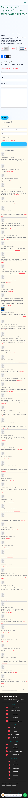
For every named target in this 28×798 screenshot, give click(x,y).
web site (4, 398)
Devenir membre (15, 734)
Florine (3, 269)
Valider (4, 144)
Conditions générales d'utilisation (14, 794)
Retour (14, 48)
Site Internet (4, 83)
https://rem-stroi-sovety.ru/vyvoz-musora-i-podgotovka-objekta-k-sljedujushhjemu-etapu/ (12, 299)
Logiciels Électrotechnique (15, 751)
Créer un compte (4, 140)
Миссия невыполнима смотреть (10, 378)
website (4, 387)
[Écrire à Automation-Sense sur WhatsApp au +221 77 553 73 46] (25, 795)
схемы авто (4, 201)
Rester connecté (6, 137)
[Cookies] (3, 795)
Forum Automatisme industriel (14, 690)
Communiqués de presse (15, 721)
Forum (15, 727)
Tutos (15, 744)
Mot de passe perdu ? (12, 140)
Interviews (15, 714)
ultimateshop (5, 410)
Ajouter (4, 117)
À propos (15, 764)
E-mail (2, 77)
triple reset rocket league (8, 648)
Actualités (15, 717)
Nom (2, 71)
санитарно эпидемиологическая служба (11, 188)
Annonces (15, 771)
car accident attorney (7, 169)
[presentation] (12, 112)
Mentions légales (14, 791)
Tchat (15, 731)
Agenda (15, 761)
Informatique (15, 754)
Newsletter (15, 775)
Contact (15, 778)
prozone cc (4, 423)
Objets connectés (15, 710)
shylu (3, 257)
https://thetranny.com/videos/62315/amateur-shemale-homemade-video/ (12, 337)
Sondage (15, 737)
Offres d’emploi (15, 768)
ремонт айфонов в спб (7, 223)
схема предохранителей (7, 178)
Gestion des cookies (14, 796)
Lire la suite (10, 171)
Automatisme (15, 707)
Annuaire (15, 748)
